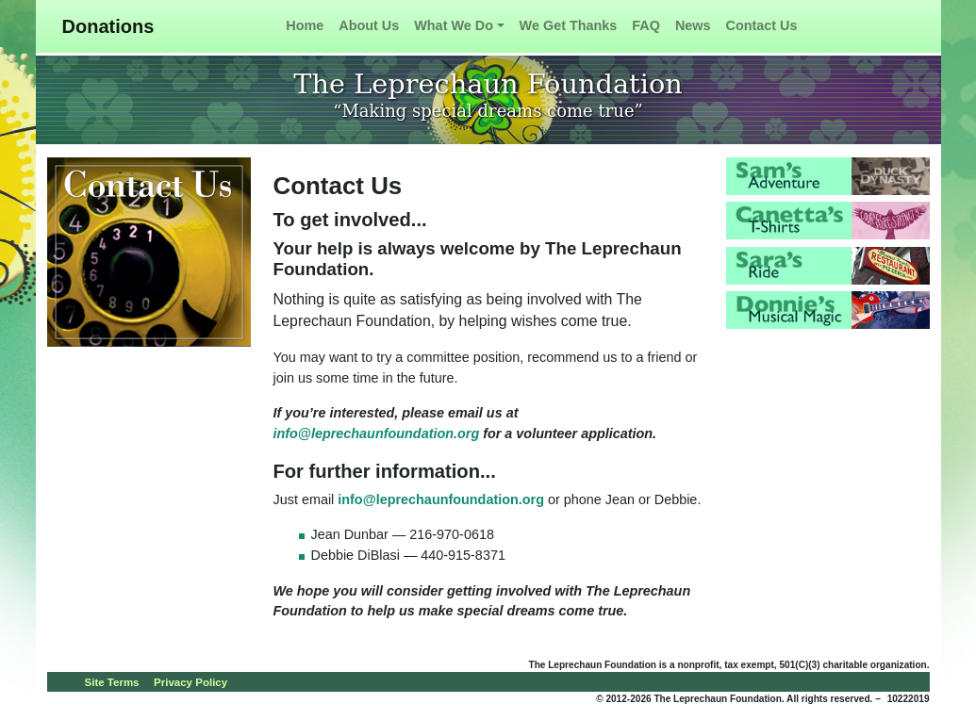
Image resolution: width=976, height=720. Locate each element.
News (693, 25)
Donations (108, 26)
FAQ (646, 25)
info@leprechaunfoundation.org (376, 433)
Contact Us (762, 25)
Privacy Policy (190, 682)
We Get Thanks (569, 25)
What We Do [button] (453, 25)
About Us (369, 25)
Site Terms (112, 682)
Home (304, 25)
